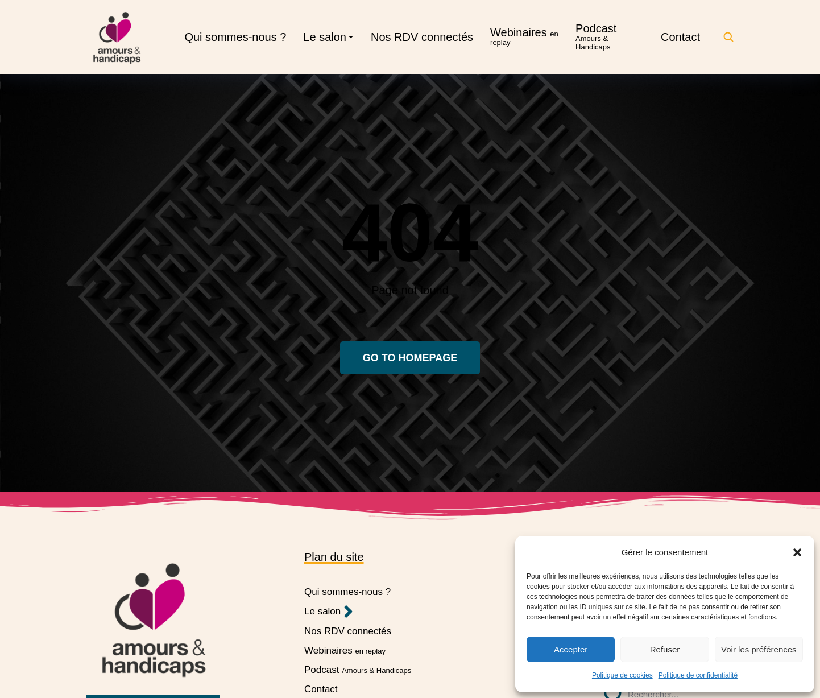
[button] (797, 552)
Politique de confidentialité (698, 675)
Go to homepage (410, 358)
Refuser (665, 649)
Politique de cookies (622, 675)
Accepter (570, 649)
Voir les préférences (759, 649)
